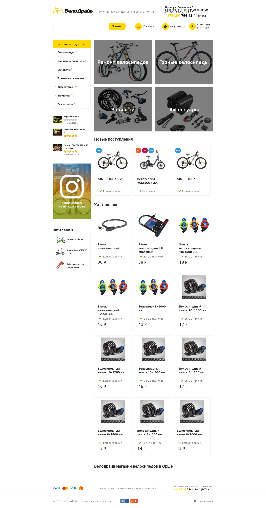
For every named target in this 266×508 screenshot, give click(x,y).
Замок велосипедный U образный (150, 248)
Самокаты (65, 69)
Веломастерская (109, 11)
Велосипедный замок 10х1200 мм (111, 370)
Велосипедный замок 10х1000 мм (151, 370)
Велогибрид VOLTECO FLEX (147, 181)
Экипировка (66, 104)
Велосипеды (67, 52)
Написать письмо (203, 501)
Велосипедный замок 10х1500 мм (192, 308)
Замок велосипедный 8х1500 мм (109, 310)
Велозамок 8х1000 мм (152, 308)
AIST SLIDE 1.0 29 (111, 179)
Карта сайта (150, 488)
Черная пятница (71, 116)
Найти (118, 26)
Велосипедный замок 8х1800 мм (191, 370)
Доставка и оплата (132, 11)
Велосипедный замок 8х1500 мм (110, 432)
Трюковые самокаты (72, 78)
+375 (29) (186, 489)
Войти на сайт (203, 24)
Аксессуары (67, 87)
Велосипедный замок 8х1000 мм (189, 432)
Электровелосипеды (72, 61)
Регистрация (203, 27)
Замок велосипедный (109, 246)
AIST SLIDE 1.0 (187, 179)
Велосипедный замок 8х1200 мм (149, 432)
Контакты (152, 11)
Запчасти (65, 95)
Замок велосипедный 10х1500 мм (190, 248)
